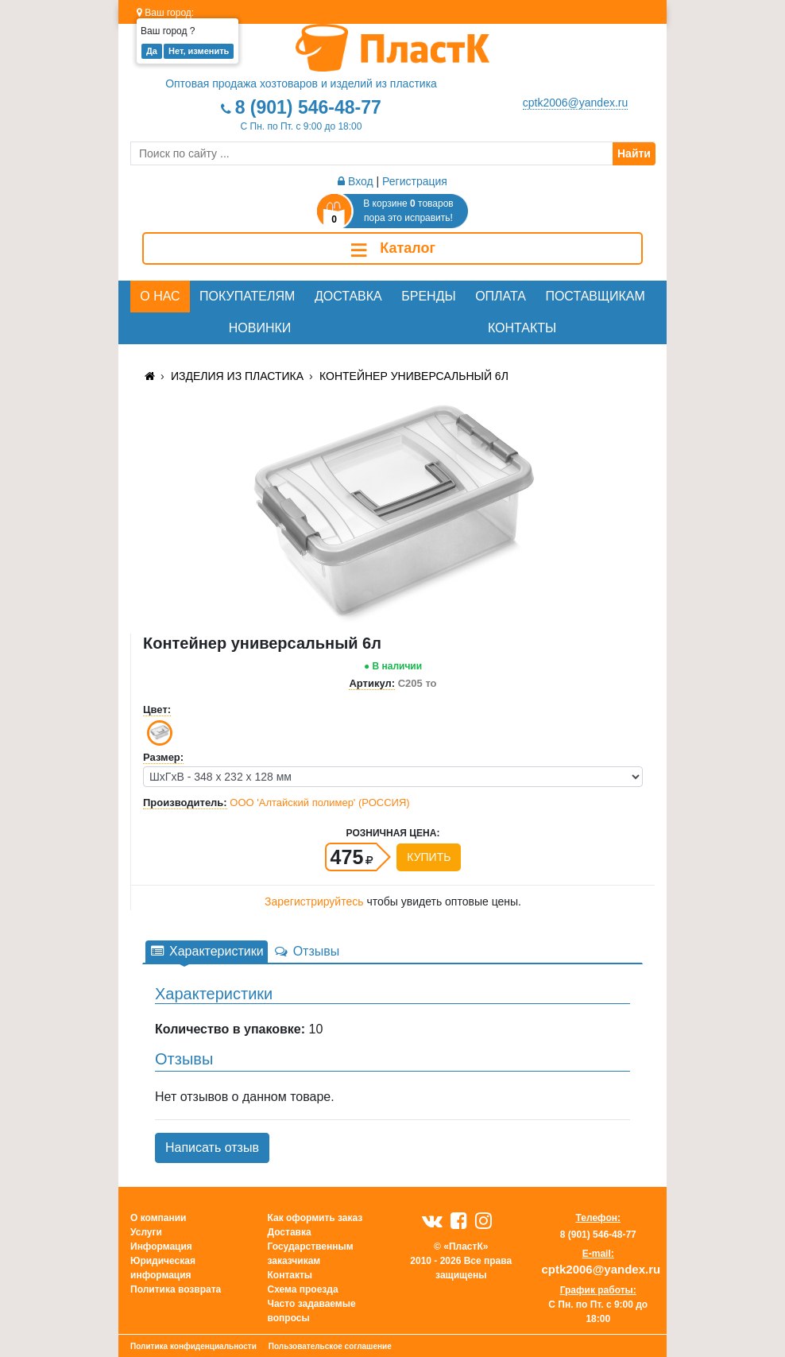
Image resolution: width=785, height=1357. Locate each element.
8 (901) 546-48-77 (308, 107)
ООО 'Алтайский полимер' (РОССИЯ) (319, 802)
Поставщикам (594, 296)
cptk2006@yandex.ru (575, 102)
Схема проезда (303, 1289)
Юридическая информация (162, 1268)
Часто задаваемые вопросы (312, 1311)
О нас (160, 296)
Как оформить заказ (315, 1217)
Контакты (522, 328)
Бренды (428, 296)
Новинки (260, 328)
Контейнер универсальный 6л (414, 376)
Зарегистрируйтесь (314, 901)
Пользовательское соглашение (330, 1346)
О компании (158, 1217)
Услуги (146, 1232)
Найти (634, 153)
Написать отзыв (212, 1147)
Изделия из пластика (237, 376)
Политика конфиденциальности (193, 1346)
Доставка (348, 296)
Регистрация (414, 181)
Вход (355, 181)
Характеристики (206, 951)
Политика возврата (175, 1289)
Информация (161, 1246)
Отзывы (306, 951)
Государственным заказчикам (311, 1253)
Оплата (500, 296)
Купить (429, 857)
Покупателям (247, 296)
